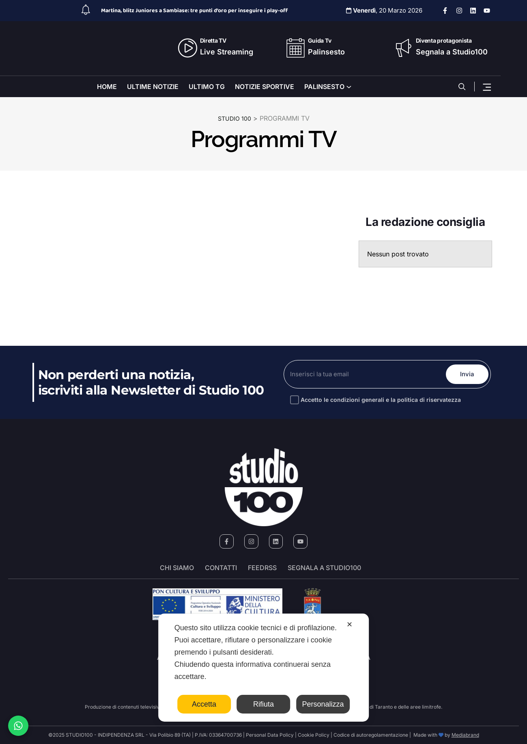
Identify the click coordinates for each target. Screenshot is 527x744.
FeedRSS (262, 568)
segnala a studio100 (324, 568)
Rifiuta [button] (263, 704)
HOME (107, 86)
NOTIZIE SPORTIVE (264, 86)
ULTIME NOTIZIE (153, 86)
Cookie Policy (313, 735)
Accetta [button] (204, 704)
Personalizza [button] (323, 704)
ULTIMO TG (207, 86)
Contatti (221, 568)
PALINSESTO (324, 86)
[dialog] (263, 668)
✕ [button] (349, 624)
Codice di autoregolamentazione (370, 735)
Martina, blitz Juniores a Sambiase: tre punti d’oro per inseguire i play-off (194, 10)
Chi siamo (177, 568)
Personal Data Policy (270, 735)
